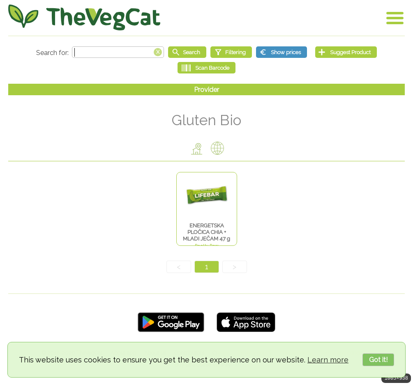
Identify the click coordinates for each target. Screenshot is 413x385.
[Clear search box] (158, 51)
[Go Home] (84, 17)
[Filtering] (231, 52)
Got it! (378, 360)
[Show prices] (281, 52)
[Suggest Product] (346, 52)
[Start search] (187, 52)
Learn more (327, 359)
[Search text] (118, 52)
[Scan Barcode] (206, 67)
